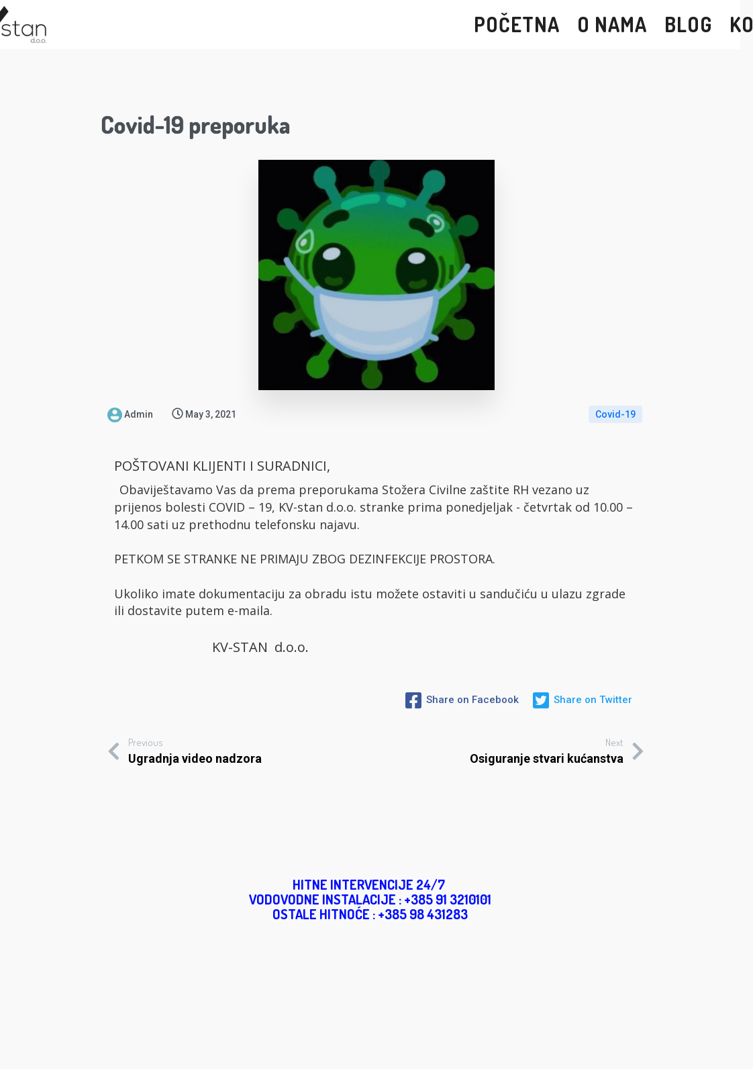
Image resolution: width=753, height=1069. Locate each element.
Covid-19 (615, 414)
